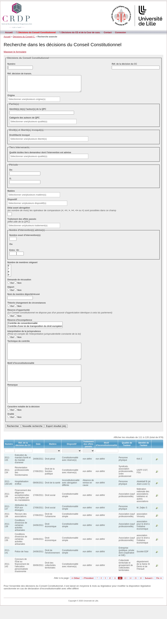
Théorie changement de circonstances (26, 306)
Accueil (9, 32)
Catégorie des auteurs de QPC (24, 121)
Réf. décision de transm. (19, 73)
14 (130, 591)
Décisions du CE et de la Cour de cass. (79, 32)
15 (136, 591)
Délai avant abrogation (18, 211)
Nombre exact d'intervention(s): (25, 238)
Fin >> (159, 591)
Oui (12, 286)
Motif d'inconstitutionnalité (20, 369)
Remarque (12, 394)
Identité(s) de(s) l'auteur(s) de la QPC (27, 112)
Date (38, 456)
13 (125, 591)
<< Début (75, 591)
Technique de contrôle (18, 344)
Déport (10, 290)
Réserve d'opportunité (18, 313)
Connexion (120, 32)
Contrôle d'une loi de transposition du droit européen (35, 329)
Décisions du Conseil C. (24, 36)
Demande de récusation (19, 283)
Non (19, 286)
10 (110, 591)
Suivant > (149, 591)
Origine (11, 98)
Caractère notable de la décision (23, 419)
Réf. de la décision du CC (124, 64)
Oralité (10, 426)
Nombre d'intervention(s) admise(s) (27, 233)
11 (115, 591)
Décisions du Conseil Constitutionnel (36, 32)
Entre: (12, 253)
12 (120, 591)
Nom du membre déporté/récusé (23, 297)
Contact (108, 32)
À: (10, 182)
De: (11, 173)
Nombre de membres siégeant (22, 265)
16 (141, 591)
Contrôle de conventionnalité (35, 326)
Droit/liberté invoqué (19, 138)
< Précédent (88, 591)
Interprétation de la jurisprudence (24, 334)
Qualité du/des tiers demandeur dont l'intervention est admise (40, 155)
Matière (11, 194)
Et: (17, 253)
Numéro (11, 64)
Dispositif (12, 202)
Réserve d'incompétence (19, 323)
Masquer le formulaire (15, 51)
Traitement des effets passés (21, 222)
